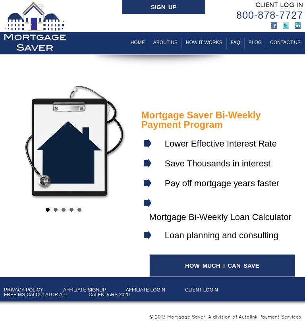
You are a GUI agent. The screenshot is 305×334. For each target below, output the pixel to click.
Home (138, 42)
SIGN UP (164, 7)
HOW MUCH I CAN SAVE (222, 265)
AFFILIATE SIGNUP (84, 290)
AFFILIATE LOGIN (145, 290)
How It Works (204, 42)
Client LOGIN (201, 290)
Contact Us (285, 42)
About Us (165, 42)
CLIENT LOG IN (279, 5)
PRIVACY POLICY (23, 290)
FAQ (235, 42)
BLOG (255, 42)
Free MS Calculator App (36, 294)
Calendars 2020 (109, 294)
